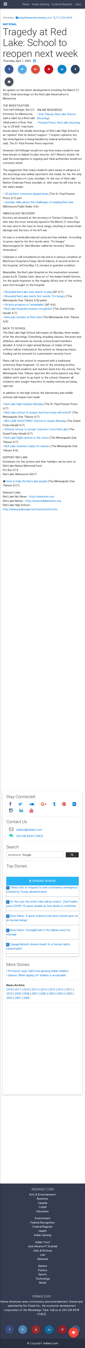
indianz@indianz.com (29, 829)
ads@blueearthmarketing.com (34, 17)
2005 (51, 993)
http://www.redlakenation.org (43, 501)
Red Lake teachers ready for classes (27, 446)
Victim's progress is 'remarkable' (24, 304)
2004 (60, 993)
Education (42, 1211)
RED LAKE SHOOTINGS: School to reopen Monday (35, 421)
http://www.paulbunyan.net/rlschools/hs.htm (30, 509)
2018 (9, 989)
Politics (42, 1270)
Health (43, 1231)
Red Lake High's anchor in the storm (26, 437)
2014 (43, 989)
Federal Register (62, 4)
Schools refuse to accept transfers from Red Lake (36, 429)
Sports (42, 1274)
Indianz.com (50, 1343)
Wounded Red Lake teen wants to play (28, 292)
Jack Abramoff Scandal (42, 1246)
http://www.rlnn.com (41, 496)
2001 (18, 998)
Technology (42, 1278)
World (42, 1282)
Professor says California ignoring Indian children (38, 971)
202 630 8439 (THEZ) (29, 836)
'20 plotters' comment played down (26, 194)
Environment (42, 1218)
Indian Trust (42, 1242)
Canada (42, 1203)
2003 (69, 993)
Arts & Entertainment (42, 1194)
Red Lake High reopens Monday (23, 404)
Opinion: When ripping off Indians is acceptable (37, 975)
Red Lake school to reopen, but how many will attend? (37, 412)
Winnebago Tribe (38, 1310)
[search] (34, 855)
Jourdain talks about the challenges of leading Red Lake (38, 202)
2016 (26, 989)
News (26, 4)
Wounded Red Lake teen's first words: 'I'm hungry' (34, 296)
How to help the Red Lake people (26, 481)
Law (42, 1254)
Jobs (78, 4)
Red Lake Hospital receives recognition (28, 308)
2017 (18, 989)
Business (42, 1198)
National (10, 24)
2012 (60, 989)
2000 (26, 998)
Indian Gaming (40, 4)
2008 (26, 993)
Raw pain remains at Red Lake (22, 317)
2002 (9, 998)
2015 (35, 989)
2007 (35, 993)
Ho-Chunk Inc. (31, 1305)
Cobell (42, 1207)
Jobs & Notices (42, 1250)
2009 (18, 993)
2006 (43, 993)
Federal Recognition (42, 1222)
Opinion (42, 1266)
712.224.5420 (62, 17)
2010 (9, 993)
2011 (69, 989)
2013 (52, 989)
